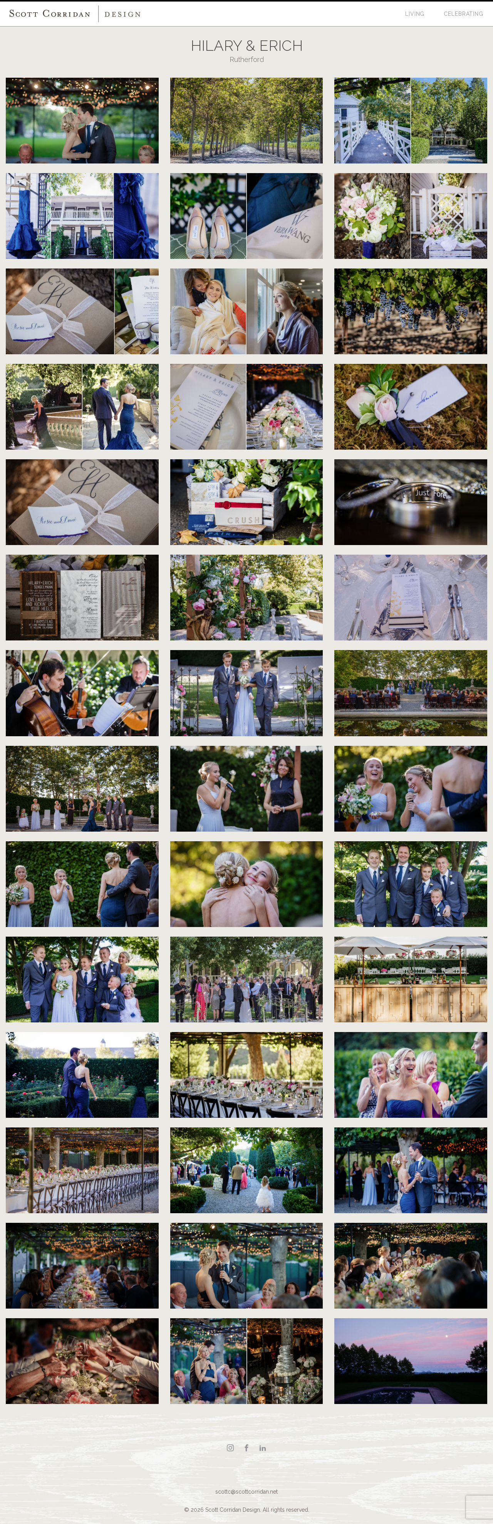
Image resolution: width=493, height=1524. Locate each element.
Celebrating (463, 14)
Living (414, 14)
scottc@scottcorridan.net (246, 1492)
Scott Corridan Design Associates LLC (75, 13)
